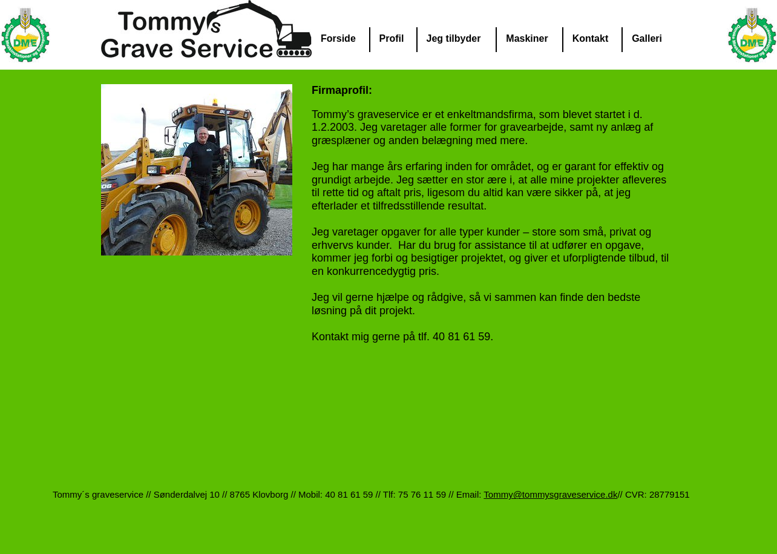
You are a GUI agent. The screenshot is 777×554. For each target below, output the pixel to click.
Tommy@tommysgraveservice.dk (550, 494)
